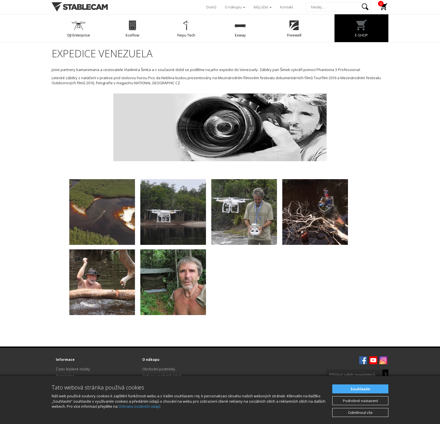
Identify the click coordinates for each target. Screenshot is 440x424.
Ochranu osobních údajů (139, 406)
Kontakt (286, 7)
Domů (211, 7)
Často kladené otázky (73, 369)
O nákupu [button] (235, 7)
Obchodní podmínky (158, 369)
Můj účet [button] (263, 7)
